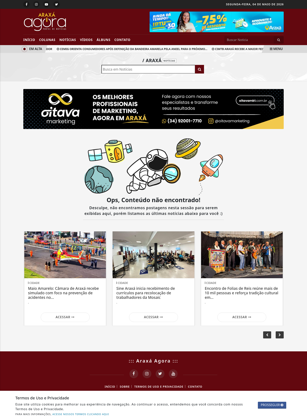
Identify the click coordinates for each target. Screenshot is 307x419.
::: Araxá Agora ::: (153, 360)
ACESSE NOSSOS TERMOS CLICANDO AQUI (80, 414)
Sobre (125, 386)
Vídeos (86, 40)
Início (29, 40)
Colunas (47, 40)
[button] (280, 334)
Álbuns (104, 40)
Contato (122, 40)
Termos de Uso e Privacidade (158, 386)
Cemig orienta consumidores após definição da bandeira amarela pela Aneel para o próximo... (133, 49)
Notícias (67, 40)
